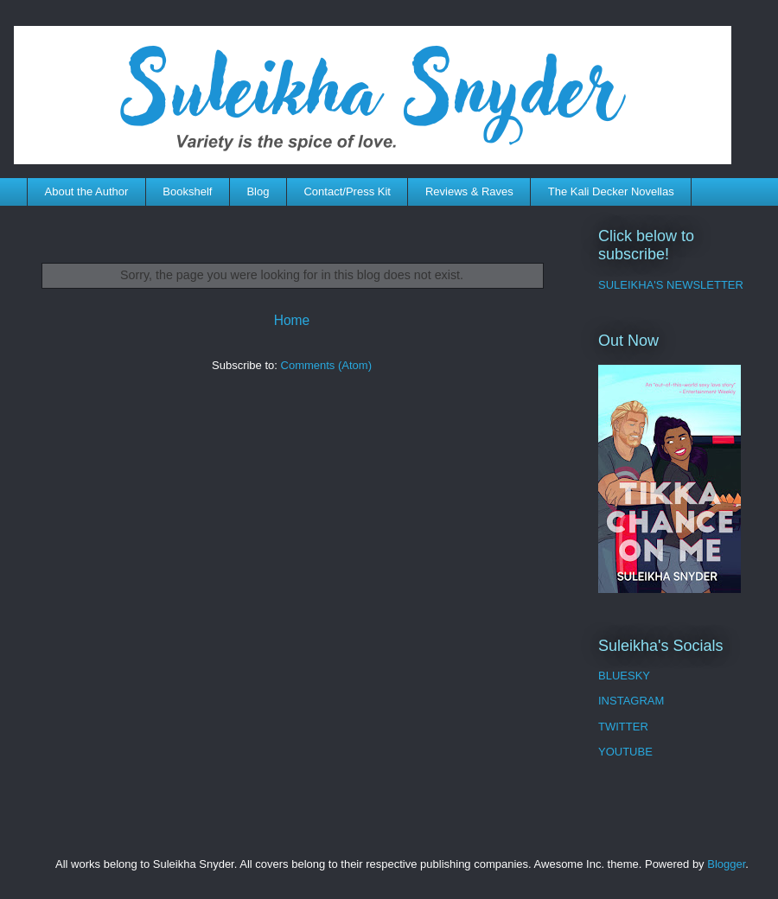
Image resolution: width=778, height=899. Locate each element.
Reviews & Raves (469, 191)
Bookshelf (187, 191)
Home (292, 320)
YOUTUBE (625, 751)
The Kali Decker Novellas (611, 191)
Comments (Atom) (326, 365)
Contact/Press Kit (346, 191)
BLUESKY (624, 675)
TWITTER (623, 726)
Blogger (726, 864)
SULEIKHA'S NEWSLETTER (670, 284)
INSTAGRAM (631, 700)
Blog (257, 191)
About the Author (87, 191)
